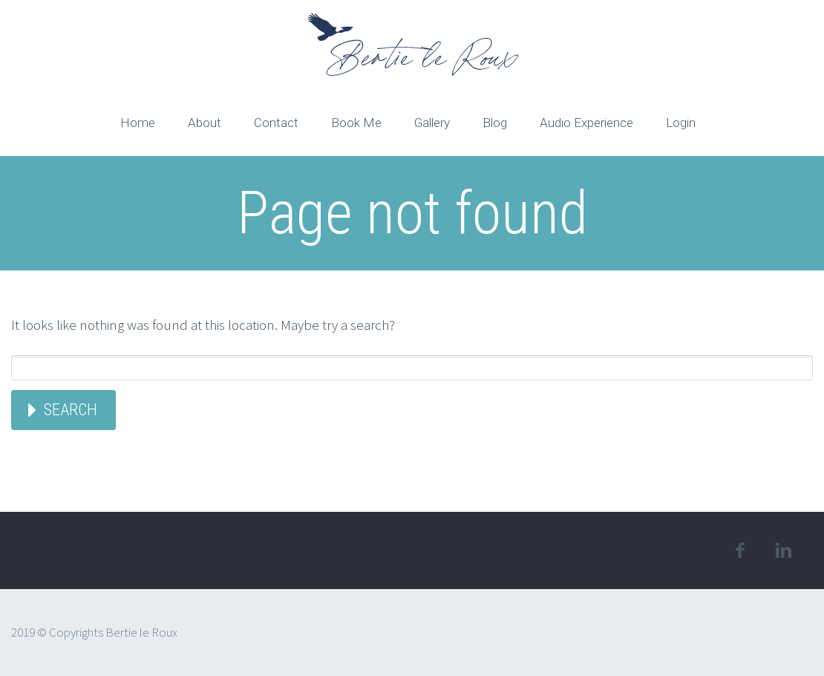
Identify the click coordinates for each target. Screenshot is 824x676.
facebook (739, 550)
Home (137, 122)
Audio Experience (586, 122)
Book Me (356, 122)
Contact (276, 122)
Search (70, 409)
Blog (495, 122)
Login (681, 122)
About (204, 122)
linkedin (783, 550)
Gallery (432, 122)
